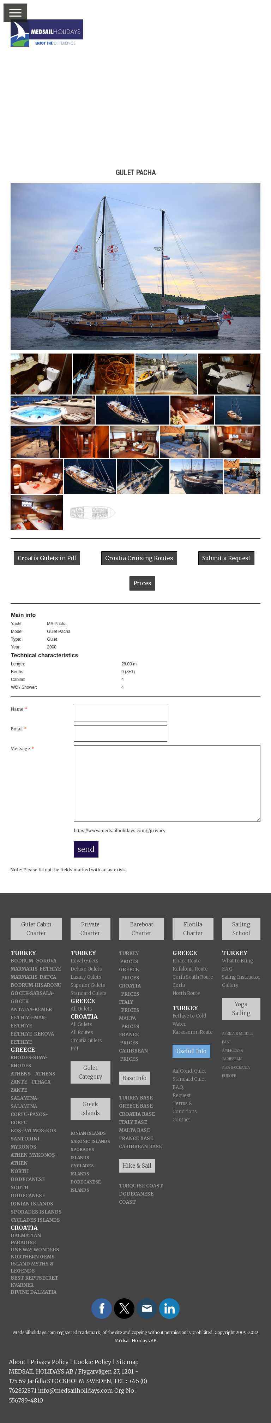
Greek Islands (90, 1109)
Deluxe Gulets (86, 969)
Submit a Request (226, 558)
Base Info (134, 1078)
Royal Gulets (84, 961)
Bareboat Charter (141, 929)
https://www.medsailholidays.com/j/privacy (119, 830)
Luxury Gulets (86, 977)
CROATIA (130, 986)
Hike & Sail (137, 1165)
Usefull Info (191, 1051)
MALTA (127, 1018)
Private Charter (90, 929)
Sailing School (241, 929)
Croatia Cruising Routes (139, 558)
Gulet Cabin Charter (36, 929)
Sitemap (127, 1361)
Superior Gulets (88, 985)
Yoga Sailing (241, 1009)
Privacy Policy (49, 1361)
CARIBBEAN (133, 1051)
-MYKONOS (41, 1155)
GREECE (129, 970)
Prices (142, 583)
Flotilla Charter (193, 929)
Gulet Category (90, 1072)
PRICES (129, 962)
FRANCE (129, 1035)
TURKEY (129, 953)
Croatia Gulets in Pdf (47, 558)
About (17, 1361)
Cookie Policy (92, 1361)
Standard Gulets (89, 993)
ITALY (126, 1002)
